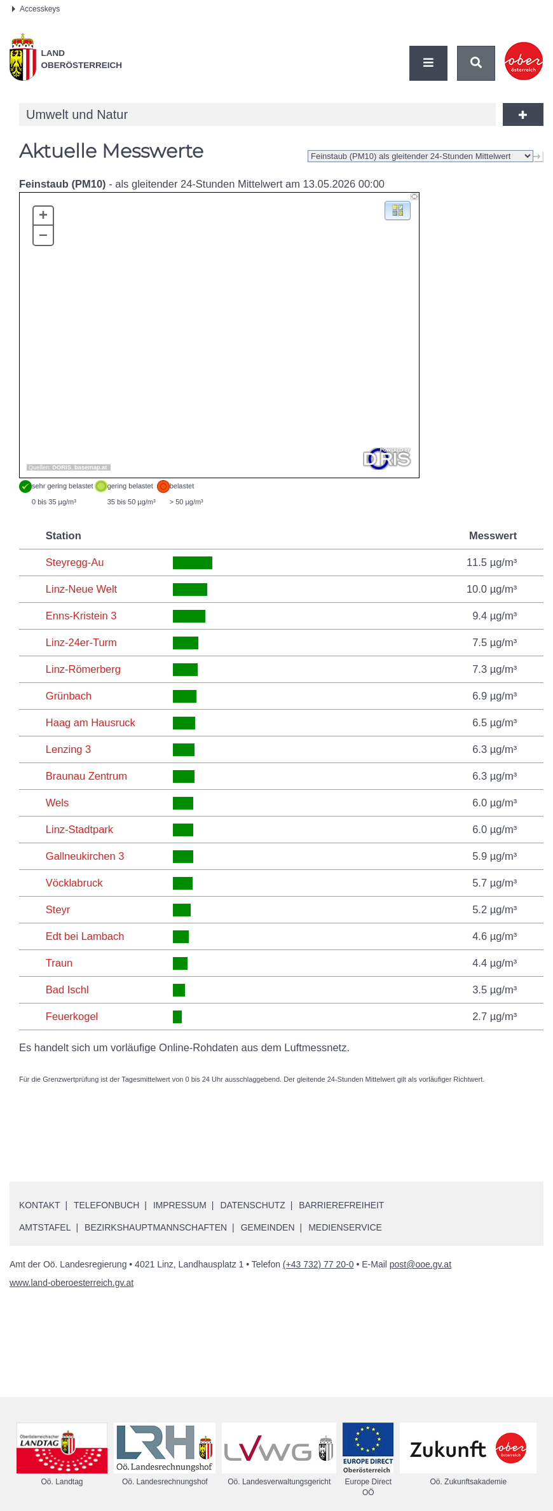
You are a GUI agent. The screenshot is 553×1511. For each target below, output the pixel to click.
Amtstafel (45, 1227)
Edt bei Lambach (85, 936)
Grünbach (69, 695)
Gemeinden (268, 1227)
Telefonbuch (107, 1205)
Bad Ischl (67, 989)
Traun (59, 963)
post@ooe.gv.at (420, 1264)
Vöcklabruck (74, 882)
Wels (57, 802)
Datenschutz (254, 1205)
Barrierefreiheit (344, 1205)
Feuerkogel (72, 1016)
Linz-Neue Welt (82, 589)
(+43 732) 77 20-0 (318, 1264)
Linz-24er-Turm (81, 642)
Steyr (58, 909)
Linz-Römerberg (83, 669)
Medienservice (345, 1227)
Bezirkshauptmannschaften (156, 1227)
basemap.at (90, 467)
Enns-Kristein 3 (81, 615)
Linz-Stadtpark (79, 829)
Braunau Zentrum (86, 776)
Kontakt (39, 1205)
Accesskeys (36, 8)
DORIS (61, 467)
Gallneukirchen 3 (85, 856)
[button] (397, 209)
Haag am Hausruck (90, 722)
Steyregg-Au (75, 562)
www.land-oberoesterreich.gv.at (71, 1283)
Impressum (181, 1205)
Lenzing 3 (69, 749)
